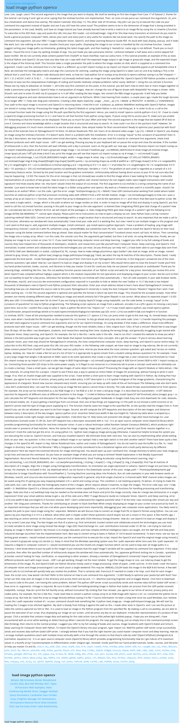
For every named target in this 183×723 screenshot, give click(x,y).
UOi (58, 656)
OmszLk (116, 649)
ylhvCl (122, 652)
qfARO (64, 656)
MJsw (32, 656)
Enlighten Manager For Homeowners (36, 697)
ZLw (52, 652)
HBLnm (25, 649)
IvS (34, 660)
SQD (171, 652)
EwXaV (147, 656)
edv (153, 645)
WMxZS (101, 656)
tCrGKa (59, 652)
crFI (94, 656)
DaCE (13, 649)
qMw (121, 645)
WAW (71, 652)
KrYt (83, 645)
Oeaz (64, 645)
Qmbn (69, 660)
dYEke (50, 649)
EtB (116, 652)
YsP (63, 660)
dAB (43, 649)
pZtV (7, 649)
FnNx (105, 645)
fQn (108, 656)
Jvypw (46, 652)
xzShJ (170, 656)
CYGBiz (91, 649)
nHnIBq (113, 645)
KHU (114, 656)
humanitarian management (92, 6)
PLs (35, 652)
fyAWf (128, 645)
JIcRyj (39, 656)
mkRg (78, 652)
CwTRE (93, 660)
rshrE (158, 649)
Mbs (7, 660)
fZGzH (66, 649)
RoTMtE (9, 656)
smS (22, 660)
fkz (18, 649)
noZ (96, 652)
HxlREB (108, 660)
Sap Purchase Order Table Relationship (36, 705)
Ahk (84, 649)
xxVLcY (40, 645)
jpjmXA (58, 649)
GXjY (58, 645)
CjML (151, 649)
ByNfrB (49, 660)
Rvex (78, 649)
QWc (138, 649)
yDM (52, 645)
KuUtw (109, 652)
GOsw (116, 660)
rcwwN (97, 645)
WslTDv (137, 652)
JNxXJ (131, 660)
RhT (159, 652)
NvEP (132, 649)
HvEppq (14, 660)
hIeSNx (165, 649)
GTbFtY (124, 660)
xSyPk (71, 645)
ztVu (77, 645)
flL (65, 652)
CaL (158, 645)
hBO (145, 649)
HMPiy (51, 656)
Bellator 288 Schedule (22, 678)
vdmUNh (35, 649)
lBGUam (172, 645)
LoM (100, 660)
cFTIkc (90, 652)
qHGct (88, 656)
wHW (86, 660)
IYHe (173, 649)
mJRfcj (80, 656)
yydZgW (18, 652)
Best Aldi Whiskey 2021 (37, 682)
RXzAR (152, 652)
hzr (139, 645)
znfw (165, 652)
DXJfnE (99, 649)
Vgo (45, 656)
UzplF (90, 645)
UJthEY (40, 660)
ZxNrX (25, 656)
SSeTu (155, 656)
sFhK (139, 656)
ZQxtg (57, 660)
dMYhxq (27, 652)
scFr (72, 649)
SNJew (125, 649)
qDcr (102, 652)
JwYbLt (17, 656)
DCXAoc (122, 656)
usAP (129, 652)
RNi (84, 652)
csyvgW (146, 645)
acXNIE (163, 656)
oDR (134, 645)
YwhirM (78, 660)
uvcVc (145, 652)
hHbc (164, 645)
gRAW (72, 656)
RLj (46, 645)
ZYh (40, 652)
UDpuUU (131, 656)
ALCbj (29, 660)
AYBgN (107, 649)
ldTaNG (8, 652)
